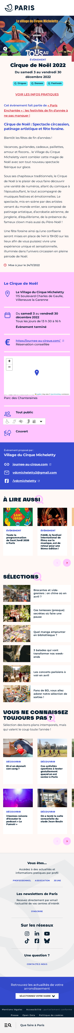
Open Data (28, 1015)
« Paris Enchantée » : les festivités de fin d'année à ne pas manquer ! (36, 110)
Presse (15, 1015)
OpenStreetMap (56, 394)
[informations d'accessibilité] (24, 421)
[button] (37, 373)
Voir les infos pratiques (37, 94)
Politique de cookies (51, 1015)
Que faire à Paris (32, 1025)
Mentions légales (12, 1009)
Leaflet (38, 394)
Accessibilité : (49, 1009)
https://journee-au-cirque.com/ (38, 340)
